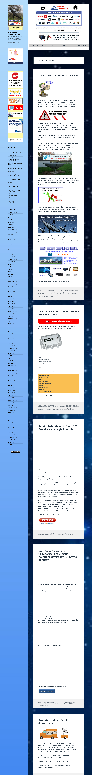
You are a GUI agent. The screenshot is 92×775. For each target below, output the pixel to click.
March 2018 (10, 363)
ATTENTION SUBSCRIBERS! (14, 195)
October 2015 (11, 435)
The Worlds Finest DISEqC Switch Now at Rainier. (58, 313)
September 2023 (11, 212)
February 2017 (11, 395)
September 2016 (11, 407)
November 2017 (11, 373)
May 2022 (10, 244)
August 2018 (11, 350)
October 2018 (11, 346)
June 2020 (10, 296)
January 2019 (11, 338)
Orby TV (59, 703)
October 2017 (11, 375)
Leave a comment (49, 296)
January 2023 (11, 227)
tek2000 (66, 295)
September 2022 (11, 237)
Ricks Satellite (54, 295)
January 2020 (11, 308)
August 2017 (11, 380)
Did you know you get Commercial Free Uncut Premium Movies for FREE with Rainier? (57, 555)
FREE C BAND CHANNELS (47, 293)
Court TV (52, 534)
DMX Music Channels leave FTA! (58, 75)
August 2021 (11, 261)
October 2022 (11, 234)
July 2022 (10, 242)
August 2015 (11, 440)
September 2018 (11, 348)
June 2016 (10, 415)
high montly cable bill (52, 703)
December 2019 (11, 311)
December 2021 (11, 252)
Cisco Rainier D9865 (57, 408)
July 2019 (10, 323)
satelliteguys (61, 295)
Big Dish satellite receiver (70, 405)
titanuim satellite (73, 295)
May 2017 (10, 388)
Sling (63, 703)
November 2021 (11, 254)
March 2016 (10, 422)
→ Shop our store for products (77, 45)
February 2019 (11, 336)
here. (71, 751)
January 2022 (11, 249)
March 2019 (10, 333)
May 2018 (10, 358)
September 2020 (11, 289)
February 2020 (11, 306)
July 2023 (10, 214)
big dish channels (68, 533)
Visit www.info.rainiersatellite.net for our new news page (14, 152)
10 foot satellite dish (69, 290)
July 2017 (10, 383)
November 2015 (11, 432)
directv (71, 702)
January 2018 (11, 368)
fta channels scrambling (59, 534)
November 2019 (11, 313)
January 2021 (11, 279)
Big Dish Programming (58, 292)
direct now (66, 702)
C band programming (69, 292)
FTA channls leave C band (72, 293)
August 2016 (11, 410)
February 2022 (11, 247)
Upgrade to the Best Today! (46, 396)
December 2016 (11, 400)
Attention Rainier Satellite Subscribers (54, 721)
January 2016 (11, 427)
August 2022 (11, 239)
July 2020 (10, 294)
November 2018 (11, 343)
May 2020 (10, 299)
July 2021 (10, 264)
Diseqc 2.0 (65, 408)
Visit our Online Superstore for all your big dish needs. (53, 281)
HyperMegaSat (49, 409)
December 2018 (11, 341)
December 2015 (11, 430)
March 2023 (10, 224)
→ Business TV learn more (39, 45)
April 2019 (10, 331)
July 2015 (10, 442)
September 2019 (11, 318)
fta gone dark (41, 295)
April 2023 (10, 222)
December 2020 (11, 281)
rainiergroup (51, 290)
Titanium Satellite (68, 409)
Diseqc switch (71, 408)
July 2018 (10, 353)
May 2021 (10, 269)
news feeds (47, 295)
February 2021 (11, 276)
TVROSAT (40, 296)
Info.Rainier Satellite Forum (14, 33)
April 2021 (10, 271)
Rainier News (59, 290)
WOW (70, 703)
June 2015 (10, 444)
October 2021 (11, 257)
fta (44, 409)
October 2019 (11, 316)
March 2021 (10, 274)
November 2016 (11, 402)
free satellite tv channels (59, 293)
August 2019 (11, 321)
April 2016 (10, 420)
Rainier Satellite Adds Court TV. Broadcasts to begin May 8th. (57, 427)
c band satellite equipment (65, 406)
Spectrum (66, 703)
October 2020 (11, 286)
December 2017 (11, 370)
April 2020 (10, 301)
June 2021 (10, 266)
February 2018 (11, 365)
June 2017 (10, 385)
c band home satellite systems (51, 406)
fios (43, 703)
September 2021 (11, 259)
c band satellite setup (47, 408)
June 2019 (10, 326)
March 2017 (10, 393)
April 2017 (10, 390)
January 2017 (11, 397)
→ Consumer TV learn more (57, 45)
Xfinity (73, 703)
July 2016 (10, 412)
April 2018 (10, 360)
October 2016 (11, 405)
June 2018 (10, 355)
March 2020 (10, 303)
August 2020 (11, 291)
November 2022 (11, 232)
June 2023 (10, 217)
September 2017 (11, 378)
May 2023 (10, 219)
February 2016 (11, 425)
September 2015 (11, 437)
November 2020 (11, 284)
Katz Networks (69, 534)
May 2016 (10, 417)
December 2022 (11, 229)
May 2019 (10, 328)
